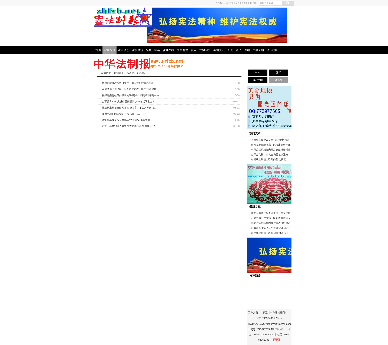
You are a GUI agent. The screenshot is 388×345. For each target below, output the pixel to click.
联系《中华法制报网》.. (276, 312)
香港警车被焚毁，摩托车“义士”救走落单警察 (126, 120)
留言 (238, 3)
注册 (232, 3)
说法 (238, 50)
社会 (157, 50)
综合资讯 (109, 50)
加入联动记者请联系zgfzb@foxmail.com (269, 324)
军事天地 (258, 50)
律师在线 (168, 50)
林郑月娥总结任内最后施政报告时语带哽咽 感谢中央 (130, 95)
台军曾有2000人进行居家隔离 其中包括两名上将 (128, 101)
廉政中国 (258, 80)
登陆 (226, 3)
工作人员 (253, 312)
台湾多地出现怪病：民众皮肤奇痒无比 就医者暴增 (129, 89)
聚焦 (149, 50)
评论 (230, 50)
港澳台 (143, 73)
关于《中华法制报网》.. (269, 317)
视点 (194, 50)
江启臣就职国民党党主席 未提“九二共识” (124, 113)
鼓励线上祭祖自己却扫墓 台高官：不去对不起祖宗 (129, 107)
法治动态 (123, 50)
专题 (247, 50)
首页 (98, 50)
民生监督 (182, 50)
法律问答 (205, 50)
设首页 (244, 3)
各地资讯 (219, 50)
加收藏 (253, 3)
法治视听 (272, 50)
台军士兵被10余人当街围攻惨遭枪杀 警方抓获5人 (129, 126)
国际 (278, 72)
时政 (257, 72)
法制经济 (137, 50)
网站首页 (119, 73)
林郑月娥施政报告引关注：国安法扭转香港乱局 (128, 83)
